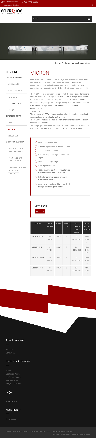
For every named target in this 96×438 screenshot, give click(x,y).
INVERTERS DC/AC (13, 116)
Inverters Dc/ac (77, 63)
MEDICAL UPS (13, 84)
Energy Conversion (13, 383)
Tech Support (11, 419)
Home (57, 63)
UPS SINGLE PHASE (14, 77)
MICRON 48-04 (37, 237)
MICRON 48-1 (37, 247)
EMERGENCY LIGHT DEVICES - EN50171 (16, 149)
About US (9, 349)
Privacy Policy (11, 401)
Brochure (40, 211)
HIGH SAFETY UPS (15, 90)
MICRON (11, 129)
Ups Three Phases (13, 377)
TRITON (11, 110)
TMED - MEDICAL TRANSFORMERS (15, 159)
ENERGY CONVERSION (15, 142)
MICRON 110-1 (37, 268)
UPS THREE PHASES (14, 103)
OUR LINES (12, 72)
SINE (10, 122)
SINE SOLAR (13, 136)
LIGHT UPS (12, 97)
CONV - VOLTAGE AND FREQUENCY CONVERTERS (17, 170)
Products (65, 63)
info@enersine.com (9, 2)
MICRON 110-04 (38, 257)
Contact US (10, 353)
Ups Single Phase (13, 374)
